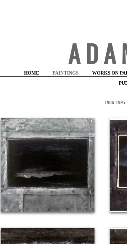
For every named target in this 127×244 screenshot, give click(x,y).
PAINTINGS (65, 73)
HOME (31, 73)
